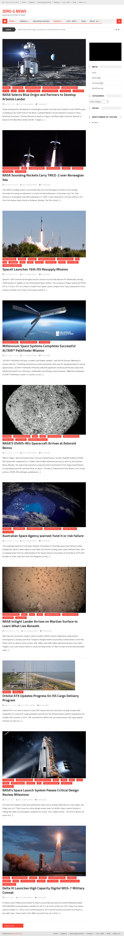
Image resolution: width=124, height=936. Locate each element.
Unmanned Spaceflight (12, 265)
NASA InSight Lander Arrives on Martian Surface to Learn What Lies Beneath (40, 623)
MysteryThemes (16, 933)
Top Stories (78, 91)
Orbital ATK (18, 692)
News (21, 91)
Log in (94, 72)
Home (24, 2)
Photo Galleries (28, 881)
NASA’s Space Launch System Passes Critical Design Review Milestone (40, 792)
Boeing (6, 878)
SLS (39, 783)
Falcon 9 (32, 259)
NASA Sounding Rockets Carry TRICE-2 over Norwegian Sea (43, 177)
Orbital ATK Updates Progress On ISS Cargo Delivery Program (40, 698)
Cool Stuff (66, 2)
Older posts (10, 925)
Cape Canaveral (9, 259)
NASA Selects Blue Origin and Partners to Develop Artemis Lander (42, 29)
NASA (14, 91)
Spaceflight (65, 91)
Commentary (19, 529)
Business (7, 529)
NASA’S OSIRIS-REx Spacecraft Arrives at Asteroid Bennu (39, 445)
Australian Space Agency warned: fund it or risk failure (43, 535)
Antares (7, 692)
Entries (96, 77)
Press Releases (33, 91)
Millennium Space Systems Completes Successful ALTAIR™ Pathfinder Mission (39, 348)
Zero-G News (14, 11)
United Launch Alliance (69, 881)
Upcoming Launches (44, 2)
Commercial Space (33, 88)
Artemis (7, 88)
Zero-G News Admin (26, 104)
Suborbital (8, 171)
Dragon (22, 259)
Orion (6, 783)
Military (7, 881)
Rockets (66, 168)
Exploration (8, 780)
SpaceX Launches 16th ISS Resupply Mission (35, 269)
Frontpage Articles (51, 88)
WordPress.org (97, 88)
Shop (74, 2)
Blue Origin (18, 88)
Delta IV (33, 878)
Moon (6, 91)
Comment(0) (42, 104)
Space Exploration (50, 91)
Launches (13, 262)
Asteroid (7, 436)
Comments (97, 83)
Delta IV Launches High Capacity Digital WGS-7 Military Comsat (43, 890)
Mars (24, 614)
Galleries (32, 2)
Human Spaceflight (69, 88)
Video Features (9, 884)
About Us (82, 2)
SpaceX (61, 262)
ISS (77, 259)
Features (56, 2)
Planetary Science (36, 168)
